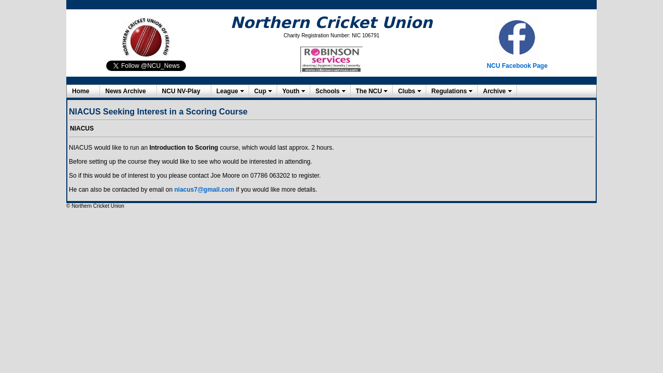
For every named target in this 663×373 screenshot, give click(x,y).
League (227, 91)
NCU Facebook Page (517, 65)
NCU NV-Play (181, 91)
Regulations (449, 91)
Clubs (406, 91)
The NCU (369, 91)
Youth (290, 91)
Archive (494, 91)
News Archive (125, 91)
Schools (327, 91)
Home (80, 91)
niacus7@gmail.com (204, 189)
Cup (260, 91)
